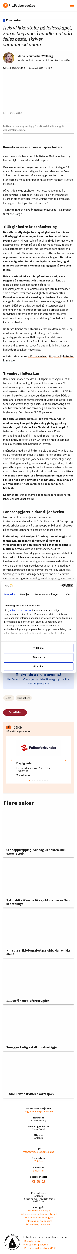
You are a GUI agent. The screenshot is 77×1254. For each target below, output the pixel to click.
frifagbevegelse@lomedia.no (38, 1111)
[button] (65, 759)
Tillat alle (38, 648)
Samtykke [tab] (9, 594)
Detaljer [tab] (24, 594)
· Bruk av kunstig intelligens (38, 1217)
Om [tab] (68, 594)
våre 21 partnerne (20, 610)
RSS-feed (38, 1161)
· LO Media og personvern (38, 1224)
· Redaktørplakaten (33, 1241)
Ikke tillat (38, 666)
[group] (38, 760)
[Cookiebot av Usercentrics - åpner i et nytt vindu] (59, 585)
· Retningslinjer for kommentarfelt (38, 1214)
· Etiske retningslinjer (38, 1210)
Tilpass (39, 657)
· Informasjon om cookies (38, 1221)
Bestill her (38, 1170)
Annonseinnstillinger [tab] (46, 594)
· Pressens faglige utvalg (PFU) (39, 1248)
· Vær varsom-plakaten (35, 1244)
